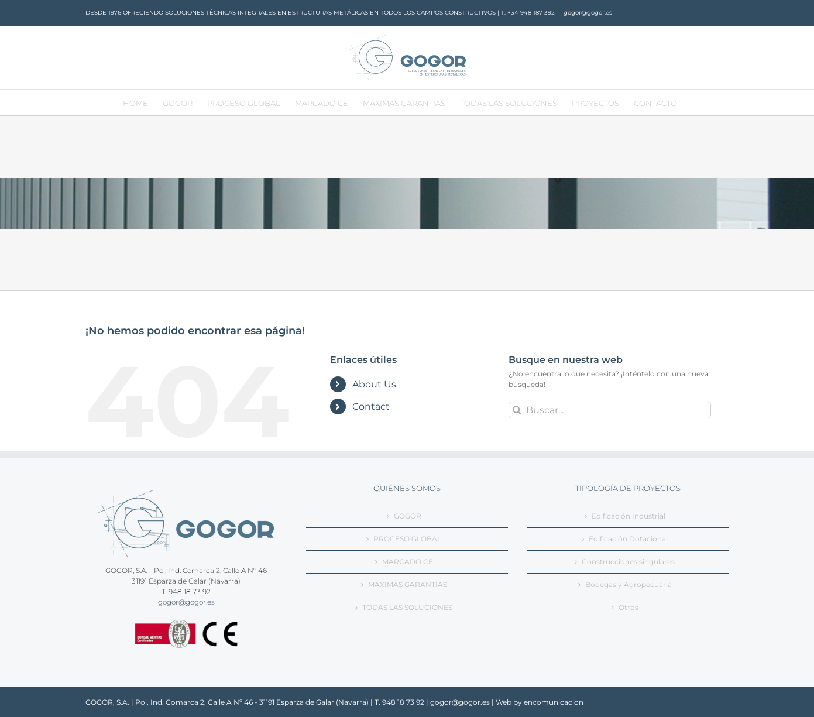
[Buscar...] (610, 410)
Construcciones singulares (628, 561)
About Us (374, 384)
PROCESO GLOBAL (407, 538)
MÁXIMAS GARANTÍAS (407, 584)
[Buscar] (517, 410)
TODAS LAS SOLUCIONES (407, 607)
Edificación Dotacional (628, 538)
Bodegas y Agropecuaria (628, 584)
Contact (371, 406)
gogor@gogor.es (588, 12)
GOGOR (407, 516)
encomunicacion (553, 702)
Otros (628, 607)
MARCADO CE (407, 561)
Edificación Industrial (628, 516)
